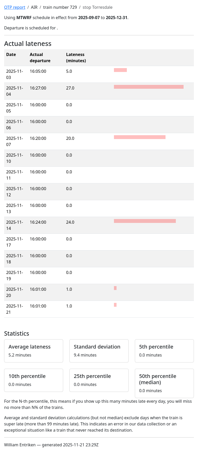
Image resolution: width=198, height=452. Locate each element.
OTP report (14, 7)
